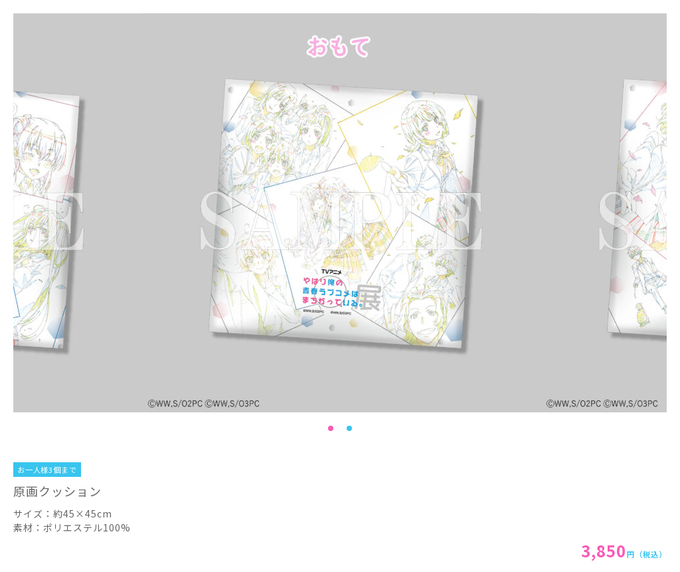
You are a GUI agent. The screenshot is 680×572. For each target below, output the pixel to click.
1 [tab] (330, 428)
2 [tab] (349, 428)
